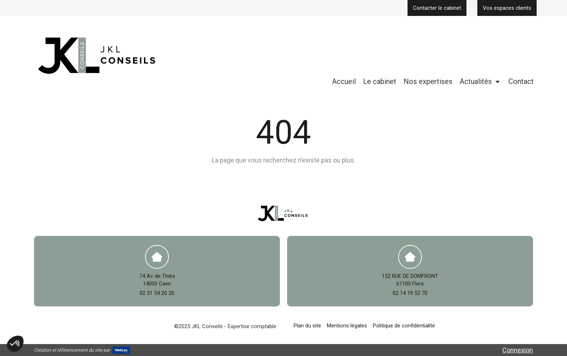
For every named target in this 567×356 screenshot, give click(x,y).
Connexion (517, 350)
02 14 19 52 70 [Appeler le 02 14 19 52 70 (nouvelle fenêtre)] (410, 293)
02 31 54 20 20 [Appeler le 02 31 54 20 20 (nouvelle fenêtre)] (157, 293)
